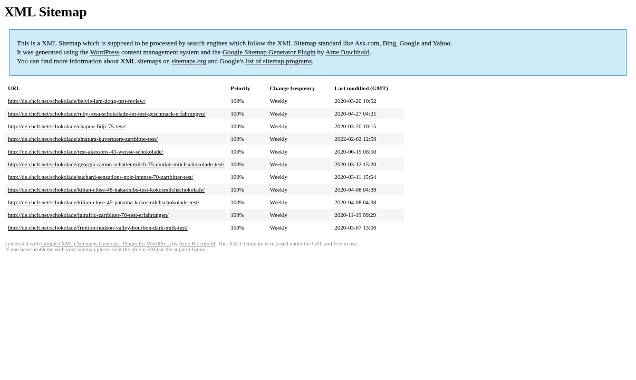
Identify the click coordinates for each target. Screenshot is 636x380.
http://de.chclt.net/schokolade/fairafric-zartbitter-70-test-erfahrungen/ (88, 215)
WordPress (105, 52)
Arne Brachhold (347, 52)
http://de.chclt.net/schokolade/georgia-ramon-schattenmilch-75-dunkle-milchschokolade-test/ (116, 164)
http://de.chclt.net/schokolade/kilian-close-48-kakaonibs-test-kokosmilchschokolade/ (106, 189)
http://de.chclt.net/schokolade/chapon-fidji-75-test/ (67, 126)
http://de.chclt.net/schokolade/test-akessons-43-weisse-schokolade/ (85, 151)
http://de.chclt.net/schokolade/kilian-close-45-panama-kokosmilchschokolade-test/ (103, 202)
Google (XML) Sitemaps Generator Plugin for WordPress (106, 243)
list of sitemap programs (278, 61)
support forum (190, 249)
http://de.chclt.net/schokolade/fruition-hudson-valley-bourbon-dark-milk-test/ (98, 227)
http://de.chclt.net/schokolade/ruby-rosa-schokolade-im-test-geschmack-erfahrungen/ (106, 113)
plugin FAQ (144, 249)
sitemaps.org (188, 61)
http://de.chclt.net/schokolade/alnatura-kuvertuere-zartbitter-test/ (83, 139)
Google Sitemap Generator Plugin (269, 52)
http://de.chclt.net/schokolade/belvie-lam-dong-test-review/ (77, 101)
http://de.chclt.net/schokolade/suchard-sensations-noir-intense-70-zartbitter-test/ (100, 177)
